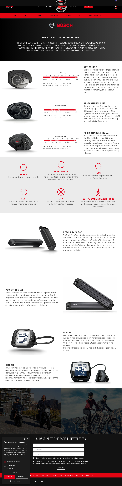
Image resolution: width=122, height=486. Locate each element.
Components (40, 16)
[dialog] (16, 460)
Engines (27, 16)
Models (16, 16)
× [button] (27, 439)
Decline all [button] (22, 477)
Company (68, 16)
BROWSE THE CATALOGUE (94, 16)
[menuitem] (9, 7)
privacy (68, 458)
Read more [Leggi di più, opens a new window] (7, 458)
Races (79, 16)
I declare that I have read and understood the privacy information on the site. (58, 458)
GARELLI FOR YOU (55, 16)
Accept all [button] (9, 477)
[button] (16, 481)
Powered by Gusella (32, 475)
